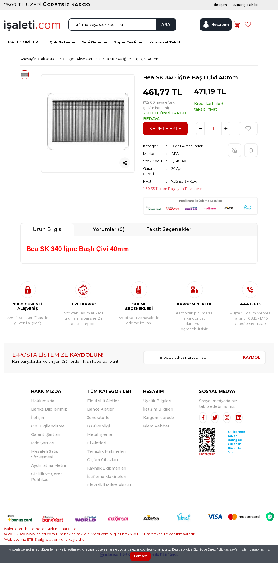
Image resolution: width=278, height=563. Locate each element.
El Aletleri (96, 447)
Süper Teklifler (128, 46)
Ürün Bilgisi (47, 234)
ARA (164, 27)
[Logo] (32, 28)
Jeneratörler (99, 422)
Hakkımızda (42, 405)
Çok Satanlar (62, 46)
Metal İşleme (99, 438)
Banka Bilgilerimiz (49, 413)
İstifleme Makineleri (106, 480)
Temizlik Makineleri (106, 455)
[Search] (122, 28)
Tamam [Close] (140, 556)
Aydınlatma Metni (48, 469)
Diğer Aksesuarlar (187, 150)
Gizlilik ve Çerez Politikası (211, 549)
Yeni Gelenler (95, 46)
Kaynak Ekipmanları (106, 472)
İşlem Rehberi (156, 430)
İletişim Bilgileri (158, 413)
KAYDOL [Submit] (251, 361)
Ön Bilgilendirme (48, 430)
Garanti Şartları (45, 438)
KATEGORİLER (23, 46)
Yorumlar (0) (108, 234)
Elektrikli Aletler (103, 405)
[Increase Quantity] (226, 133)
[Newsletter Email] (191, 362)
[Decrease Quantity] (200, 133)
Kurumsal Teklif (165, 46)
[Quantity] (213, 133)
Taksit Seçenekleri (169, 234)
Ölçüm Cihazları (102, 464)
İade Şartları (42, 447)
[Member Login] (215, 28)
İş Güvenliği (98, 430)
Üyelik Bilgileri (157, 405)
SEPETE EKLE (165, 133)
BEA (175, 158)
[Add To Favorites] (248, 133)
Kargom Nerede (158, 422)
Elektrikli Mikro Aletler (109, 489)
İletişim (38, 422)
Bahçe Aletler (100, 413)
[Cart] (237, 28)
